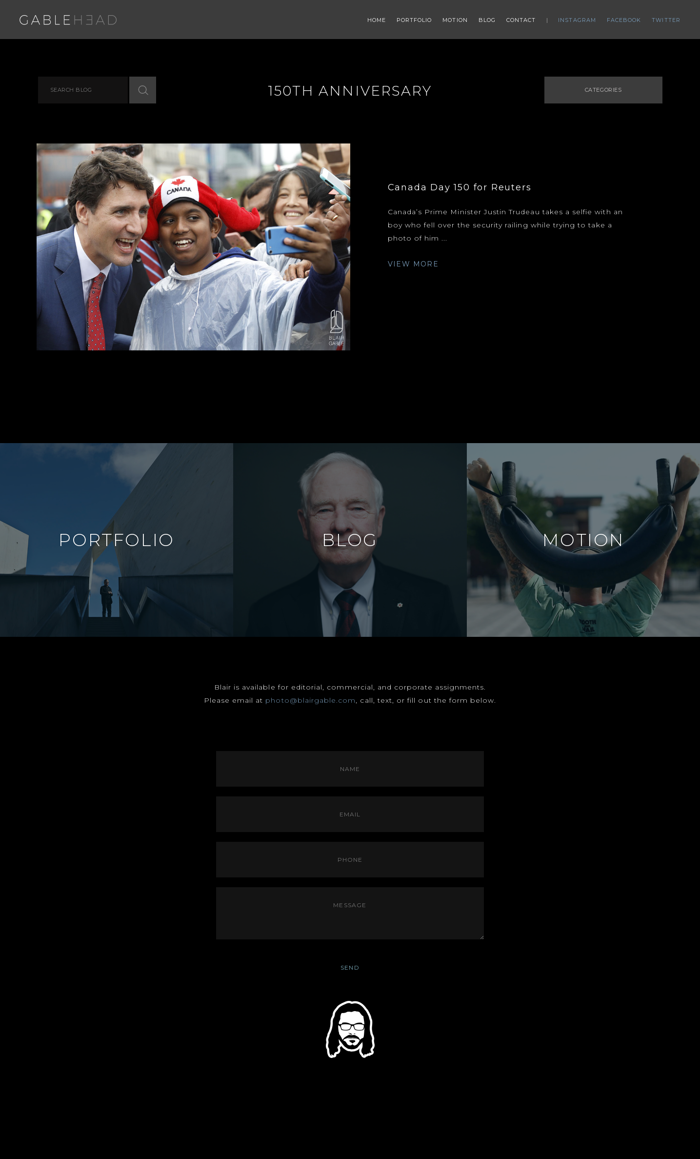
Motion (455, 20)
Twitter (666, 20)
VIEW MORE (413, 264)
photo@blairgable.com (310, 700)
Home (376, 20)
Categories (603, 89)
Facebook (624, 20)
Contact (521, 20)
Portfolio (414, 20)
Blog (487, 20)
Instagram (577, 20)
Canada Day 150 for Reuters (460, 187)
